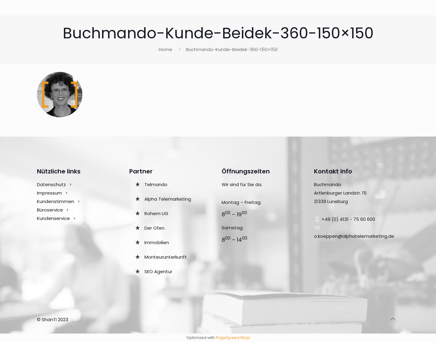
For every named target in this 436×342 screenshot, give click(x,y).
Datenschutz (51, 184)
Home (165, 49)
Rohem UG (156, 213)
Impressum (49, 193)
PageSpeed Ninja (233, 337)
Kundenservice (54, 218)
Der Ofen (154, 228)
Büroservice (50, 210)
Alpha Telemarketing (167, 199)
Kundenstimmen (55, 201)
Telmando (155, 184)
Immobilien (156, 242)
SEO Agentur (158, 271)
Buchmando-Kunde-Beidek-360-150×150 (232, 49)
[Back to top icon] (392, 319)
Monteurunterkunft (165, 257)
